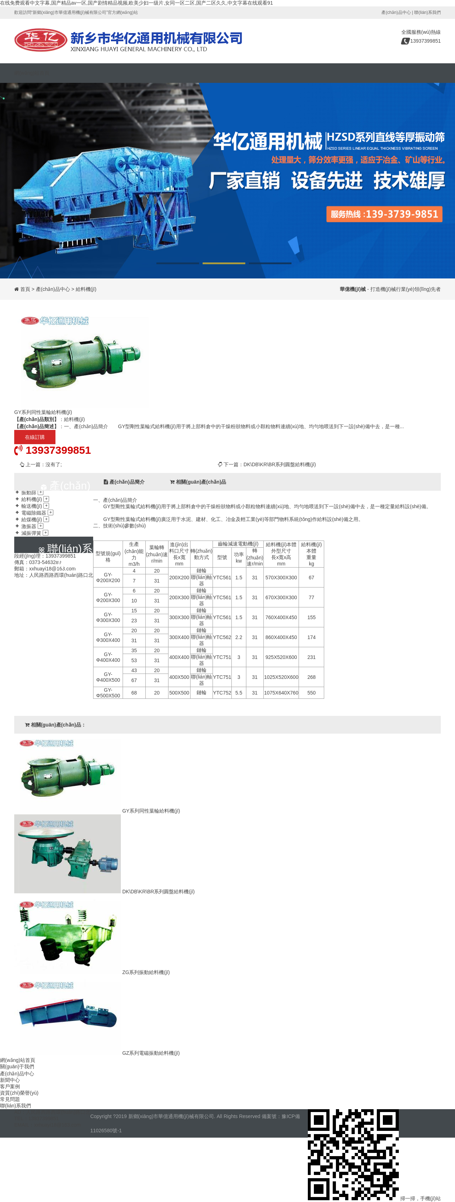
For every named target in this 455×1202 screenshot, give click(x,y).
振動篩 (28, 492)
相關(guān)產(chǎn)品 (198, 482)
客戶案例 (10, 1086)
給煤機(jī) (31, 519)
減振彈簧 (31, 533)
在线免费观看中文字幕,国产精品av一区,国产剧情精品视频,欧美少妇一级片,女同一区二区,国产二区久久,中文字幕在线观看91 (136, 3)
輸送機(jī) (31, 506)
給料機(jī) (86, 289)
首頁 (25, 289)
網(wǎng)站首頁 (31, 73)
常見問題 (10, 1099)
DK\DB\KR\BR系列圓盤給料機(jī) (279, 464)
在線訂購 (35, 437)
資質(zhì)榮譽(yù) (19, 1093)
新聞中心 (10, 1080)
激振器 (28, 526)
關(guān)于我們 (17, 1066)
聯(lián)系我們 (427, 12)
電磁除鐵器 (33, 513)
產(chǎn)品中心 (396, 12)
